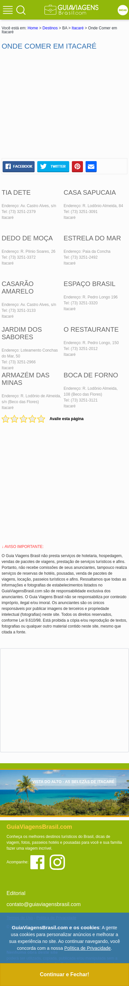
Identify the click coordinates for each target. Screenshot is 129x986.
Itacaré (78, 28)
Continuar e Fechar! (64, 974)
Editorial (16, 893)
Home (32, 28)
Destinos (50, 28)
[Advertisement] (65, 104)
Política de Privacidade (87, 948)
